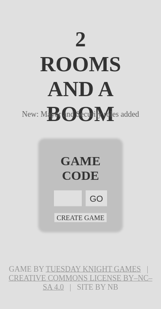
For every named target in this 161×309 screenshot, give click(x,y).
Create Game (80, 217)
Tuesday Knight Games (93, 269)
